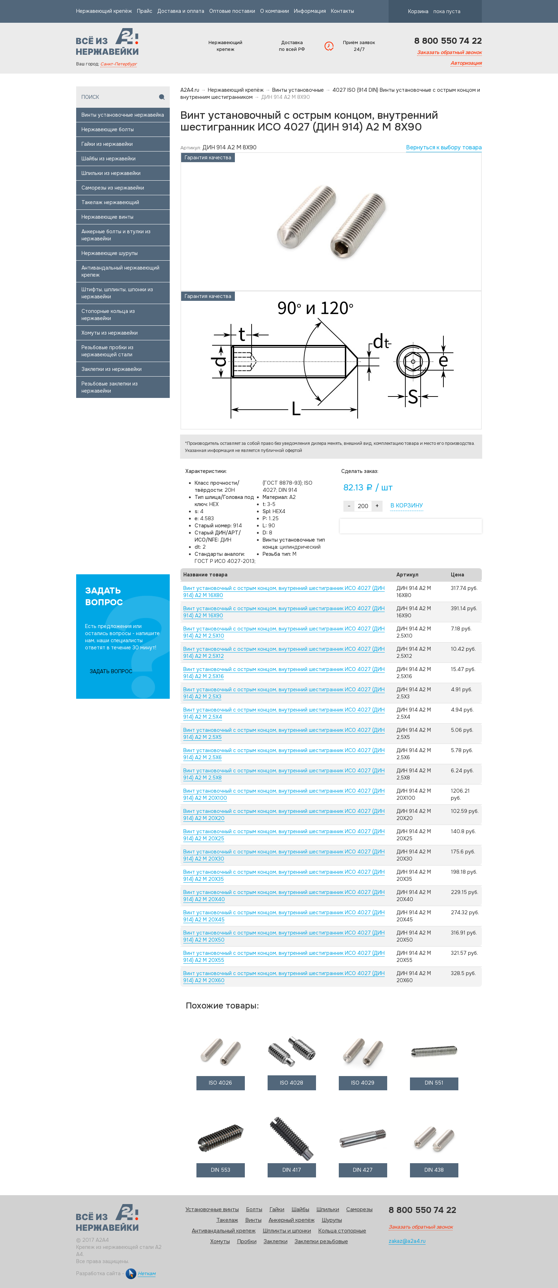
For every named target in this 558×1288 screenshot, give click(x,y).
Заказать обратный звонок (449, 52)
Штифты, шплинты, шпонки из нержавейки (117, 293)
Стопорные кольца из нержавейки (108, 314)
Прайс (144, 11)
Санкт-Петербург (118, 64)
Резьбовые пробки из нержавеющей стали (107, 351)
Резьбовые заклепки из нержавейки (109, 387)
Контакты (342, 11)
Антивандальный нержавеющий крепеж (120, 271)
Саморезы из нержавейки (112, 188)
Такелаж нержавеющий (110, 202)
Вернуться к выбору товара (444, 147)
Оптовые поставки (232, 11)
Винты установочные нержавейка (122, 115)
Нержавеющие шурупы (109, 253)
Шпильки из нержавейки (111, 173)
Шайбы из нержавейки (108, 158)
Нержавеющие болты (107, 129)
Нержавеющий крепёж (104, 11)
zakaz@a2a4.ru (407, 1241)
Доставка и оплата (180, 11)
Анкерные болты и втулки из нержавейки (116, 235)
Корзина (428, 11)
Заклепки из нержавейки (111, 369)
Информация (310, 11)
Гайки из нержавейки (107, 144)
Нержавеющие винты (107, 217)
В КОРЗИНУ (406, 505)
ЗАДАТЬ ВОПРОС (111, 671)
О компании (274, 11)
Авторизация (466, 63)
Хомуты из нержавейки (109, 333)
